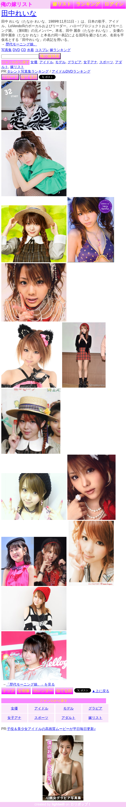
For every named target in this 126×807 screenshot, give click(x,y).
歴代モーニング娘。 (21, 44)
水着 (30, 50)
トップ (8, 691)
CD (23, 50)
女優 (33, 62)
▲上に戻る (100, 691)
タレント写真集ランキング (28, 71)
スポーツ (106, 62)
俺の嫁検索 (50, 56)
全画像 (24, 691)
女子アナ (90, 62)
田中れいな (19, 13)
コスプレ (42, 50)
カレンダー (43, 691)
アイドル (46, 62)
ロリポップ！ (80, 804)
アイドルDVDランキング (71, 71)
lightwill (58, 804)
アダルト (68, 718)
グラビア (74, 62)
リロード (10, 77)
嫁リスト (62, 4)
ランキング (88, 4)
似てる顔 (29, 77)
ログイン (114, 4)
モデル (60, 62)
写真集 (6, 50)
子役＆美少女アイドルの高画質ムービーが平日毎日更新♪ (51, 729)
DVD (16, 50)
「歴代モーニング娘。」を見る (30, 684)
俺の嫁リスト (17, 4)
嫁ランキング (60, 50)
